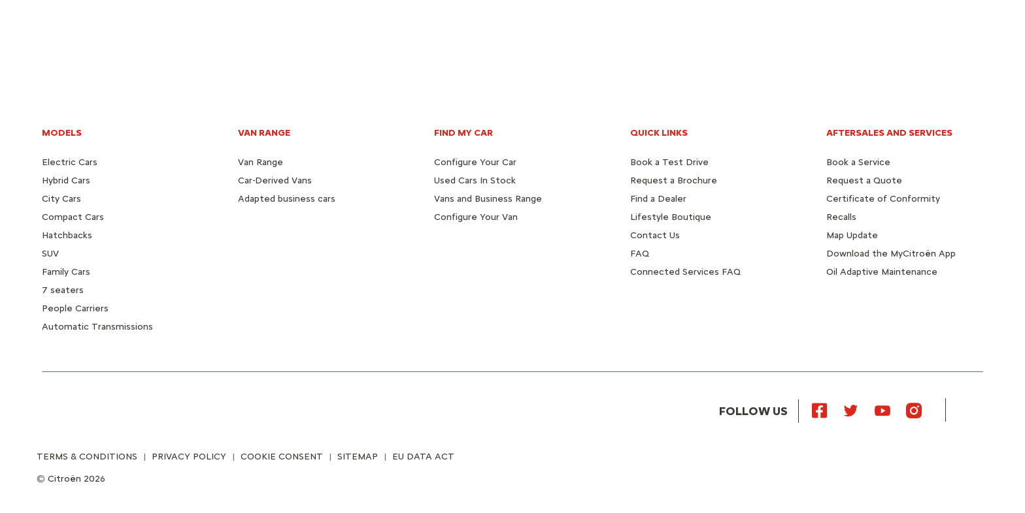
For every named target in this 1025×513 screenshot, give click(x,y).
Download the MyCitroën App (891, 253)
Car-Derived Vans (275, 180)
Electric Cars (69, 162)
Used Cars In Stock (475, 180)
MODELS (62, 132)
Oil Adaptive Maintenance (881, 271)
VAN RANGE (264, 132)
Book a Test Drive (669, 162)
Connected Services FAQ (685, 271)
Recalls (841, 217)
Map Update (852, 235)
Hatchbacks (67, 235)
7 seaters (63, 290)
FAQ (639, 253)
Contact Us (655, 235)
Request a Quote (864, 180)
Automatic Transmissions (97, 326)
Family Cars (66, 271)
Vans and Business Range (488, 198)
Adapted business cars (286, 198)
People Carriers (75, 308)
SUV (50, 253)
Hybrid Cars (66, 180)
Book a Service (858, 162)
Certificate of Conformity (883, 198)
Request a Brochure (673, 180)
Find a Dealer (658, 198)
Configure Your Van (476, 217)
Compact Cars (73, 217)
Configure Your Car (475, 162)
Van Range (260, 162)
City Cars (61, 198)
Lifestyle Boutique (670, 217)
